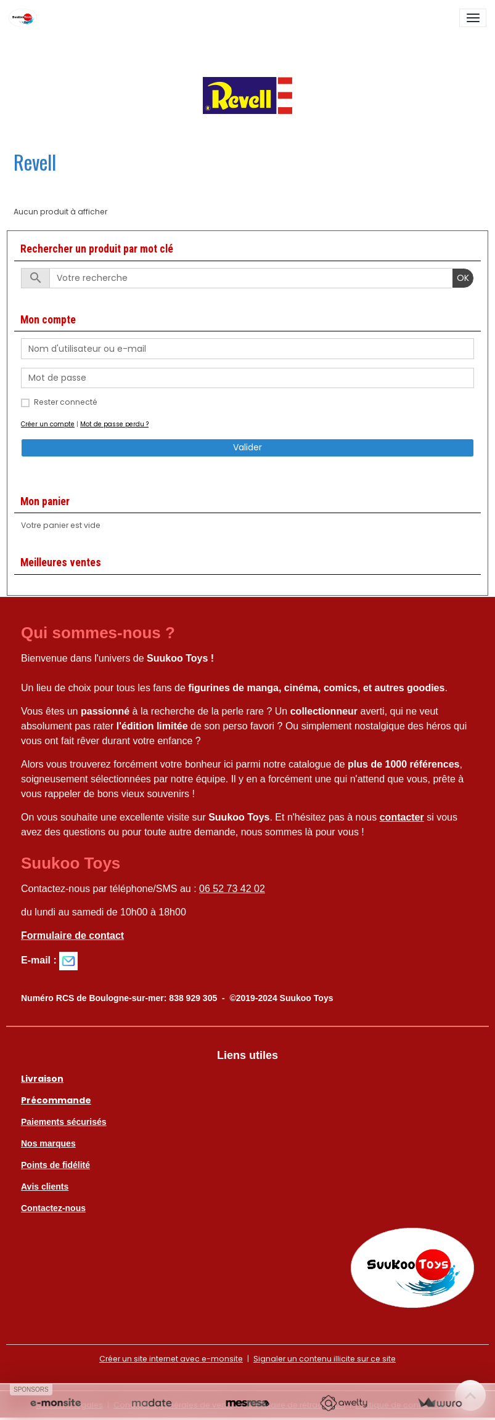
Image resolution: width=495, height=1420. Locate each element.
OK (463, 278)
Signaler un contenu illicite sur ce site (324, 1358)
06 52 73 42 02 (232, 888)
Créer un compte (48, 424)
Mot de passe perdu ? (114, 424)
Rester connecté (65, 402)
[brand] (25, 18)
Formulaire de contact (72, 935)
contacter (402, 817)
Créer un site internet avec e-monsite (171, 1358)
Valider (247, 447)
